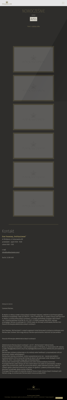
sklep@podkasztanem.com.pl (10, 252)
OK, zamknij (59, 398)
